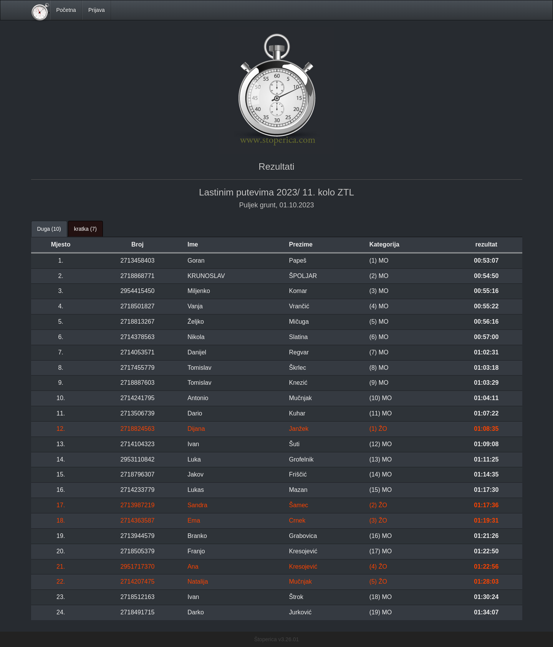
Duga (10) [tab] (49, 229)
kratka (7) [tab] (85, 229)
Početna (66, 10)
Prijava (96, 10)
